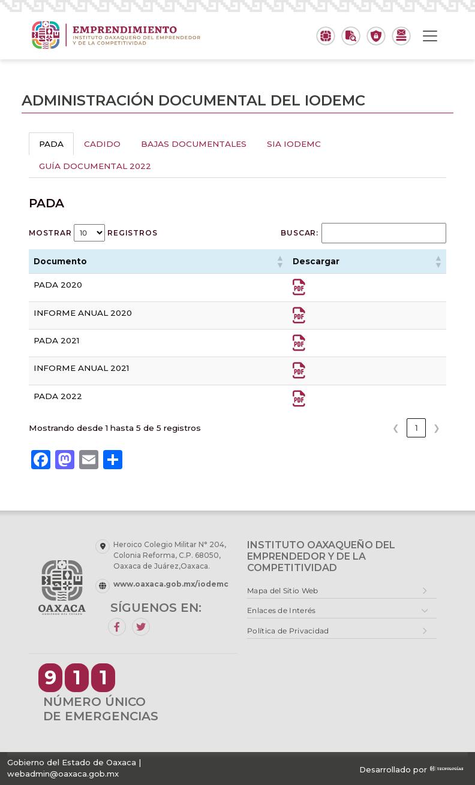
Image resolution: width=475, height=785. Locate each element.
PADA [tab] (51, 144)
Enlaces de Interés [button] (281, 610)
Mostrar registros (93, 232)
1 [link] (416, 428)
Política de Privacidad (288, 630)
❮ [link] (395, 428)
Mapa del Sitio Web (282, 590)
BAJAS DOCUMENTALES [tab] (193, 144)
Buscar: (299, 232)
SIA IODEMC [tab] (294, 144)
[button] (279, 261)
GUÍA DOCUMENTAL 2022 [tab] (95, 166)
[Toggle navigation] (430, 36)
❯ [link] (436, 428)
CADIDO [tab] (102, 144)
